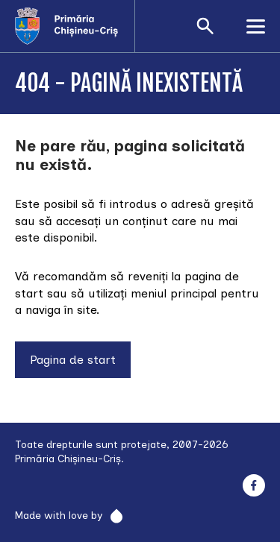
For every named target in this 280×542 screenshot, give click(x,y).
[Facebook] (253, 485)
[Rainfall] (112, 516)
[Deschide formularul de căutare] (205, 26)
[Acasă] (74, 26)
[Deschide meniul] (255, 26)
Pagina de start (73, 360)
